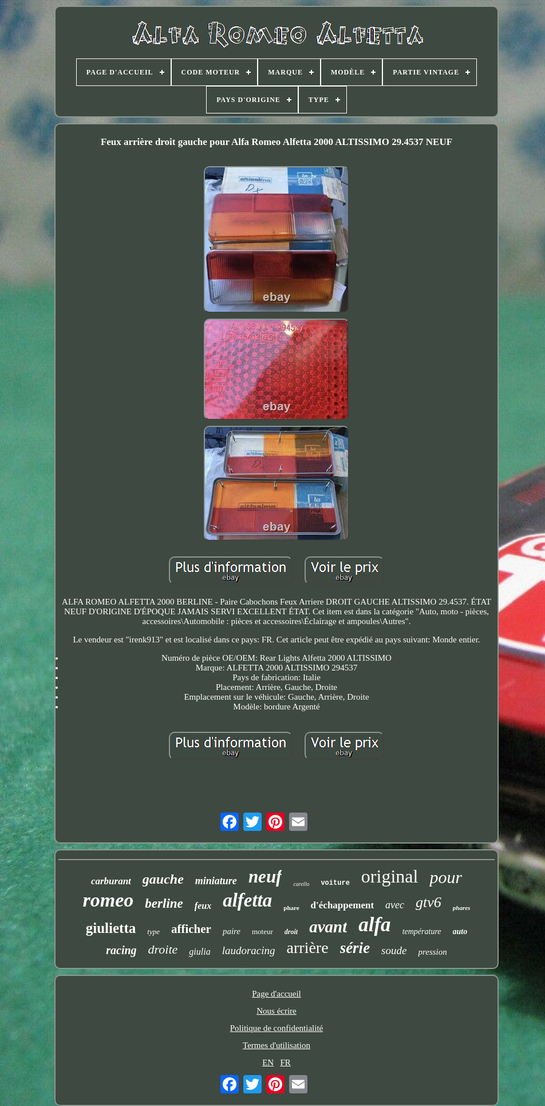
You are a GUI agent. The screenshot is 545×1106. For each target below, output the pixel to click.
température (421, 931)
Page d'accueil (276, 993)
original (389, 876)
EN (268, 1062)
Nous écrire (276, 1010)
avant (328, 926)
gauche (163, 879)
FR (285, 1062)
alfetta (247, 900)
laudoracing (248, 950)
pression (432, 951)
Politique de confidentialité (276, 1028)
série (355, 947)
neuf (265, 876)
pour (445, 877)
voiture (335, 883)
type (153, 931)
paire (231, 931)
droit (291, 932)
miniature (216, 881)
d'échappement (342, 905)
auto (460, 931)
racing (121, 950)
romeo (108, 900)
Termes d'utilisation (276, 1045)
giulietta (111, 928)
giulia (199, 951)
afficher (191, 929)
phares (462, 907)
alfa (374, 924)
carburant (111, 881)
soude (393, 950)
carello (301, 884)
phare (291, 907)
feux (203, 906)
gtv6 (428, 902)
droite (163, 949)
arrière (308, 947)
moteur (262, 931)
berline (164, 903)
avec (394, 905)
